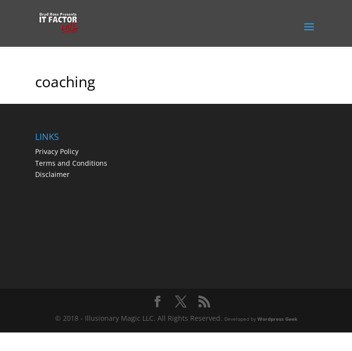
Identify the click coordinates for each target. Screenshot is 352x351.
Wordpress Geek (277, 318)
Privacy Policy (56, 151)
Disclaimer (52, 174)
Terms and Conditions (71, 163)
